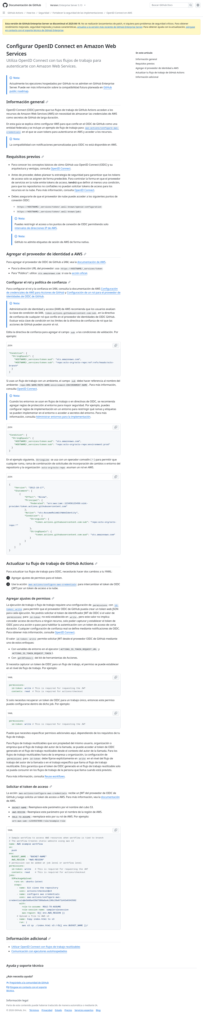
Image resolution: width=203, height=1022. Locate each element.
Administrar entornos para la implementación (63, 416)
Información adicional (28, 938)
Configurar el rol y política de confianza (38, 282)
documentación (110, 797)
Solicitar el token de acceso (29, 786)
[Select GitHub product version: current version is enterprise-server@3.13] (68, 5)
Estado (58, 1010)
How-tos (31, 12)
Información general (27, 101)
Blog (98, 1010)
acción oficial (79, 273)
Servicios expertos (84, 1010)
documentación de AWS (91, 262)
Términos (34, 1010)
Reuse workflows (55, 776)
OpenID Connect (61, 168)
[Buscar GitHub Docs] (169, 5)
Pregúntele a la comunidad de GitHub (27, 982)
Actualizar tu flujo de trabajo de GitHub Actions (51, 563)
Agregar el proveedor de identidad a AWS (46, 253)
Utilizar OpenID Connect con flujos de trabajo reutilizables (45, 946)
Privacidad (47, 1010)
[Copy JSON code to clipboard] (115, 345)
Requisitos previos (25, 156)
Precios (68, 1010)
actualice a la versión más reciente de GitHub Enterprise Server (109, 26)
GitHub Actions (15, 12)
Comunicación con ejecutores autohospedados (39, 951)
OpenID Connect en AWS (119, 12)
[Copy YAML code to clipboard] (115, 677)
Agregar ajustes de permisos (30, 598)
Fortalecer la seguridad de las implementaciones (78, 12)
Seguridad (44, 12)
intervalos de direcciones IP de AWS (36, 228)
